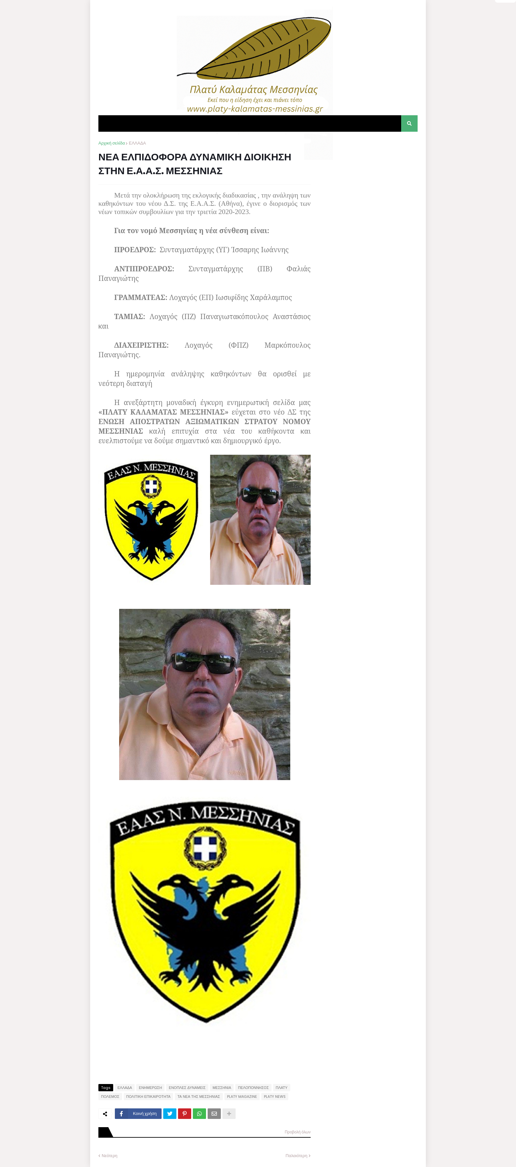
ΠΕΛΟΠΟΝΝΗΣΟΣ (253, 1087)
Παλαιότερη (296, 1156)
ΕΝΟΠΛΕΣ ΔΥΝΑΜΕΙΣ (187, 1087)
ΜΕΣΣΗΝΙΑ (222, 1087)
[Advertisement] (368, 181)
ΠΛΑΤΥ (282, 1087)
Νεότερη (109, 1156)
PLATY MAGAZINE (242, 1096)
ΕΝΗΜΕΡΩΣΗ (150, 1087)
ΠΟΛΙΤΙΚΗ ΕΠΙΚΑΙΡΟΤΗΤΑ (148, 1096)
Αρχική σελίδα (111, 143)
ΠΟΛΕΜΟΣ (110, 1096)
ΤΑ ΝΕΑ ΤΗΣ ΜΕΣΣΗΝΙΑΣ (198, 1096)
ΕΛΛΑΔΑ (137, 143)
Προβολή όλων (298, 1132)
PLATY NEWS (275, 1096)
